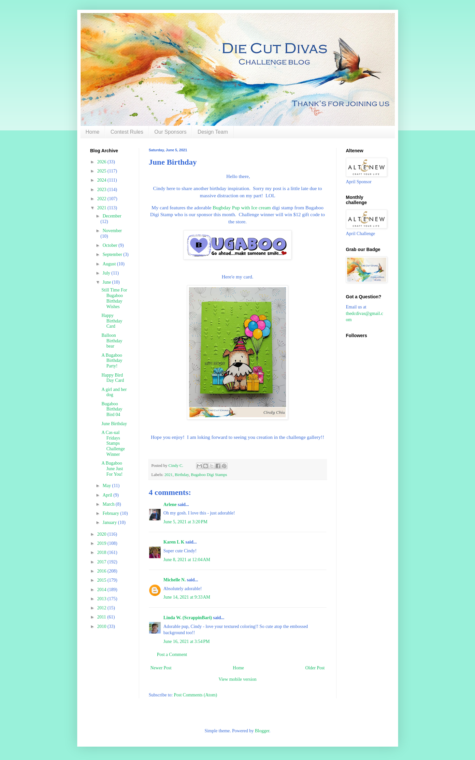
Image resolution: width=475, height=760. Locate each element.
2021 (169, 474)
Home (93, 132)
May (107, 485)
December (112, 216)
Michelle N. (175, 579)
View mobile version (238, 679)
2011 (102, 617)
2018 (102, 552)
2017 (102, 561)
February (111, 513)
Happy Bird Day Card (112, 378)
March (109, 504)
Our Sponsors (170, 132)
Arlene (170, 504)
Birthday (182, 474)
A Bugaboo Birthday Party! (111, 361)
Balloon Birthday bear (111, 341)
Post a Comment (172, 654)
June (107, 282)
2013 (102, 598)
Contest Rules (126, 132)
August (110, 263)
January (110, 522)
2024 (102, 180)
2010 (102, 626)
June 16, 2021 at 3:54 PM (187, 641)
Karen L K (174, 542)
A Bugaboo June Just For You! (112, 469)
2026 (102, 161)
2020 (102, 534)
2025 (102, 171)
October (111, 245)
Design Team (212, 132)
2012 (102, 607)
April (108, 495)
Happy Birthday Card (111, 321)
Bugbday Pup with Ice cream (242, 207)
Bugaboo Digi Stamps (209, 474)
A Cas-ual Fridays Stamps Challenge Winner (113, 443)
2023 (102, 189)
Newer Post (161, 667)
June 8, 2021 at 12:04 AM (187, 559)
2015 (102, 580)
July (107, 273)
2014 (102, 589)
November (112, 230)
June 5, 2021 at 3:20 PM (186, 521)
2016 (102, 571)
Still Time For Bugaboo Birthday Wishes (114, 298)
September (113, 254)
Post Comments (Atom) (195, 695)
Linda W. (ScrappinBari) (188, 617)
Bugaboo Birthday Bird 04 (111, 409)
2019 (102, 543)
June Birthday (114, 423)
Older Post (315, 667)
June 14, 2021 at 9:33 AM (187, 597)
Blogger (262, 730)
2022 (102, 198)
